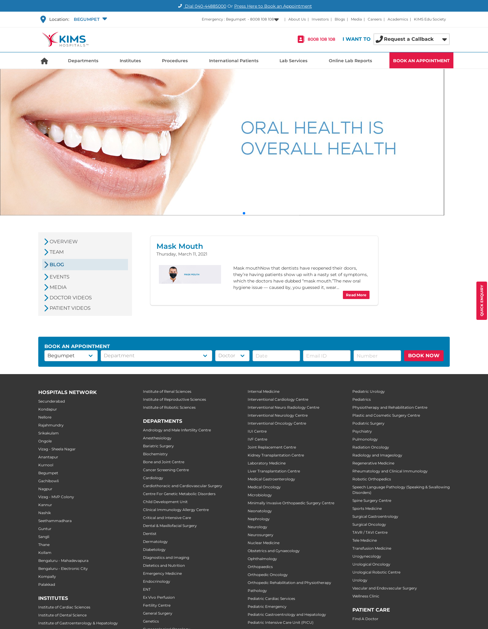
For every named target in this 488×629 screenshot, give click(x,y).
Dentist (149, 533)
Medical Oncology (264, 487)
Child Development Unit (165, 501)
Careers (375, 19)
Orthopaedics (260, 566)
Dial (201, 6)
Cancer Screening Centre (166, 470)
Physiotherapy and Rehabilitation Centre (389, 407)
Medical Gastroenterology (271, 479)
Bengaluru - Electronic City (63, 568)
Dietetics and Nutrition (164, 565)
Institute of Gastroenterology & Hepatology (78, 623)
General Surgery (157, 613)
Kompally (47, 576)
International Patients (233, 60)
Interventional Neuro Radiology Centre (283, 407)
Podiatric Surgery (368, 423)
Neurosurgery (260, 534)
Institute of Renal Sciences (167, 391)
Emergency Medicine (162, 573)
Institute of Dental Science (62, 615)
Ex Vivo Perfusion (159, 597)
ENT (147, 589)
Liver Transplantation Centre (274, 471)
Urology (359, 580)
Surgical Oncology (369, 524)
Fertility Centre (157, 605)
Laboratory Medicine (267, 463)
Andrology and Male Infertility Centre (177, 430)
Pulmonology (365, 439)
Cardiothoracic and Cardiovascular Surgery (182, 485)
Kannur (45, 504)
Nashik (44, 512)
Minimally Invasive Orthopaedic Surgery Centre (291, 503)
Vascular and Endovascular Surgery (384, 588)
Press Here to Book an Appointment (273, 6)
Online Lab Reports (350, 60)
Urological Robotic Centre (376, 572)
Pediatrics (361, 399)
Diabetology (154, 549)
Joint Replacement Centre (272, 447)
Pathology (257, 590)
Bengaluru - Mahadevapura (63, 560)
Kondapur (47, 409)
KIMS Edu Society (430, 19)
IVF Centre (257, 439)
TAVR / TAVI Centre (370, 532)
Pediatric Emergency (267, 606)
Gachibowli (48, 481)
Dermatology (155, 541)
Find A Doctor (365, 618)
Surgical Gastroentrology (375, 516)
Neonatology (260, 511)
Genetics (151, 621)
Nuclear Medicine (264, 542)
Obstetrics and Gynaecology (274, 550)
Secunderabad (51, 401)
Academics (398, 19)
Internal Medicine (264, 391)
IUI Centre (257, 431)
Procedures (175, 60)
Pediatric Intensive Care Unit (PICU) (280, 622)
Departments (83, 60)
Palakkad (46, 584)
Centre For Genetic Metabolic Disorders (179, 493)
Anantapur (48, 457)
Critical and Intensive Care (167, 517)
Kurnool (45, 465)
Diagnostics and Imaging (166, 557)
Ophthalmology (262, 558)
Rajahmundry (51, 425)
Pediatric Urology (368, 391)
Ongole (45, 441)
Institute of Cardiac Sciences (64, 607)
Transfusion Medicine (371, 548)
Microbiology (260, 495)
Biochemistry (155, 454)
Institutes (130, 60)
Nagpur (45, 489)
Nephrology (259, 519)
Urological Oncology (371, 564)
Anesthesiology (157, 438)
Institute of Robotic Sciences (169, 407)
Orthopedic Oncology (268, 574)
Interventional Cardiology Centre (278, 399)
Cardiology (153, 478)
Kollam (44, 552)
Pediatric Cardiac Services (271, 598)
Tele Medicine (364, 540)
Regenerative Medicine (373, 463)
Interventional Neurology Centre (278, 415)
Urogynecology (366, 556)
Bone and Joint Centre (163, 462)
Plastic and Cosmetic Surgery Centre (386, 415)
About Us (297, 19)
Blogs (340, 19)
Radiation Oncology (370, 447)
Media (356, 19)
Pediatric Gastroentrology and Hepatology (287, 614)
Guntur (44, 528)
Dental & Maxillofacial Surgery (170, 525)
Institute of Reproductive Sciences (174, 399)
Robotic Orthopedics (371, 479)
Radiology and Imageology (377, 455)
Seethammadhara (55, 520)
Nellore (44, 417)
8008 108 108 (321, 39)
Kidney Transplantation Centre (276, 455)
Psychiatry (362, 431)
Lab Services (293, 60)
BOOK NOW (424, 355)
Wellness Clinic (365, 596)
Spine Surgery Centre (371, 500)
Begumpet (48, 473)
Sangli (43, 536)
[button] (89, 19)
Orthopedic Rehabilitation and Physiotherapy (289, 582)
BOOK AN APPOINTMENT (421, 60)
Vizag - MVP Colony (56, 496)
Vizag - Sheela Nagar (57, 449)
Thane (44, 544)
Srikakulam (48, 433)
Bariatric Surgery (158, 446)
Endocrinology (156, 581)
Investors (320, 19)
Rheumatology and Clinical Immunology (390, 471)
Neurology (257, 527)
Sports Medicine (367, 508)
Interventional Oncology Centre (277, 423)
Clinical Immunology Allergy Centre (176, 509)
